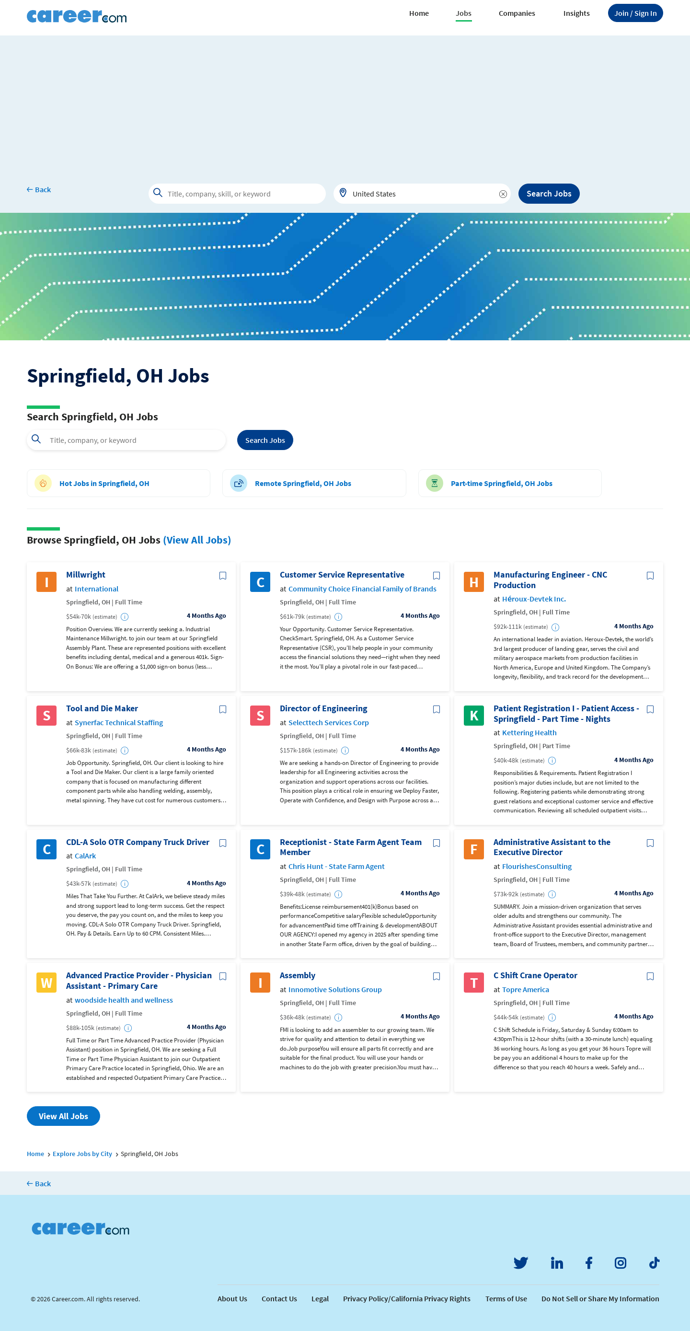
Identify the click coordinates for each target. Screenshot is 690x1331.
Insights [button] (577, 13)
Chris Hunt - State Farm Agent (336, 866)
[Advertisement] (345, 102)
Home (419, 13)
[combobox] (422, 194)
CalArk (85, 855)
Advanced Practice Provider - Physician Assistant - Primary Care (139, 980)
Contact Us (279, 1298)
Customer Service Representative (342, 574)
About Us (232, 1298)
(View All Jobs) (197, 539)
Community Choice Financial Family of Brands (362, 588)
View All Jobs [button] (63, 1116)
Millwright (85, 574)
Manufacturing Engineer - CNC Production (550, 579)
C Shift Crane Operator (535, 975)
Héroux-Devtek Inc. (534, 598)
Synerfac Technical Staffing (119, 722)
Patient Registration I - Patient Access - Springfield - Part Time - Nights (566, 713)
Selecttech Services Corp (328, 722)
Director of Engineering (324, 708)
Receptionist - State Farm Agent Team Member (351, 847)
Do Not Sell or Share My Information (600, 1298)
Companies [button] (517, 13)
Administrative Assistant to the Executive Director (552, 847)
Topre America (525, 989)
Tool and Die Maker (102, 708)
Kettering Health (529, 732)
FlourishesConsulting (537, 866)
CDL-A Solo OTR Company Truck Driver (137, 842)
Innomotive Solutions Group (335, 989)
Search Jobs (549, 193)
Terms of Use (506, 1298)
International (96, 588)
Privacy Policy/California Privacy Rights (407, 1298)
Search (265, 440)
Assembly (297, 975)
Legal (320, 1298)
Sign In (635, 13)
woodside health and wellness (124, 1000)
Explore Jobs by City (82, 1153)
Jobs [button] (464, 13)
